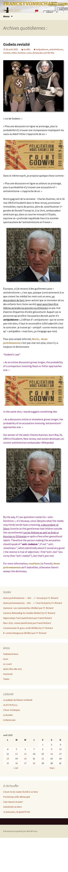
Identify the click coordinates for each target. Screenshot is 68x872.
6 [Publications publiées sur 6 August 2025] (25, 749)
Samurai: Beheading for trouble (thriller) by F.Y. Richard (29, 613)
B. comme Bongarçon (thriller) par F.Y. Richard (24, 633)
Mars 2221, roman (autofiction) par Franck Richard (27, 623)
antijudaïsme (42, 49)
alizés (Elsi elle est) (12, 669)
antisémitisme (56, 49)
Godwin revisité (16, 44)
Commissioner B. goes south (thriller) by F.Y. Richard (28, 628)
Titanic (6, 679)
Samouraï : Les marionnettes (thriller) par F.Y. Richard (28, 608)
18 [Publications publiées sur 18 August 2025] (8, 758)
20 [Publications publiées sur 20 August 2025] (25, 758)
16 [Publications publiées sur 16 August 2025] (51, 753)
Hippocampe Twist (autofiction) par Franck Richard (27, 618)
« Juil (15, 767)
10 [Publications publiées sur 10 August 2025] (60, 749)
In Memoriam (9, 720)
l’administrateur (10, 654)
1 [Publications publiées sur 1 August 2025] (42, 744)
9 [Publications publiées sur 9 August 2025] (51, 749)
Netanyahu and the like (43, 52)
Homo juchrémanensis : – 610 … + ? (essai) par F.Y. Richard (30, 598)
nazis (29, 52)
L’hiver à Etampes (11, 710)
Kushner (21, 52)
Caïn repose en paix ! (13, 801)
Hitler (14, 52)
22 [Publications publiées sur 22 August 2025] (43, 758)
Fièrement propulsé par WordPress (20, 831)
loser (5, 659)
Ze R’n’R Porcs (10, 705)
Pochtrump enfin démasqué (16, 796)
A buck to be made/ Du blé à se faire (20, 791)
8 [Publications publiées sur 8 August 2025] (42, 749)
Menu (6, 16)
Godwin (6, 52)
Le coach (7, 664)
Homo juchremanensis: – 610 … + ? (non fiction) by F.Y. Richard (32, 603)
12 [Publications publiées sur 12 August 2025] (16, 753)
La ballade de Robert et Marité (17, 700)
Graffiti (27, 49)
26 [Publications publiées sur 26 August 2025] (16, 763)
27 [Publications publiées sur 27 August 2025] (25, 763)
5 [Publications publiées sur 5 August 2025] (16, 749)
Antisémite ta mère (12, 806)
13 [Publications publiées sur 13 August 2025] (25, 753)
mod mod (7, 674)
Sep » (52, 767)
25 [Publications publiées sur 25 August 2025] (8, 763)
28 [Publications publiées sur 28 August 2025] (34, 763)
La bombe (8, 715)
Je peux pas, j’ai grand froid (16, 811)
